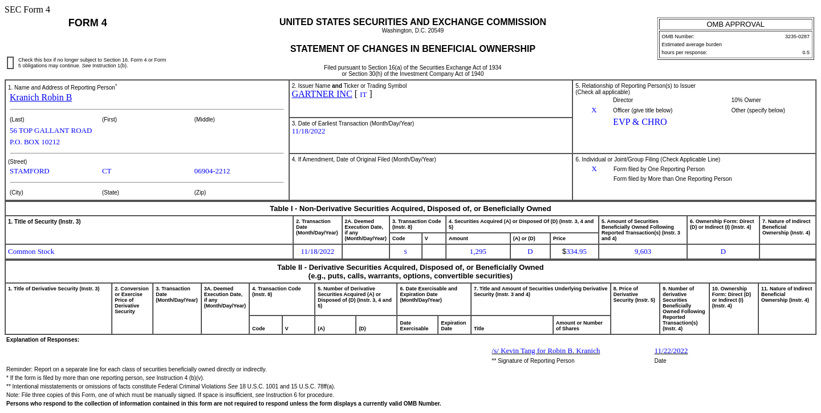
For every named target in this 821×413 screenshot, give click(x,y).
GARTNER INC (322, 94)
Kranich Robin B (41, 97)
